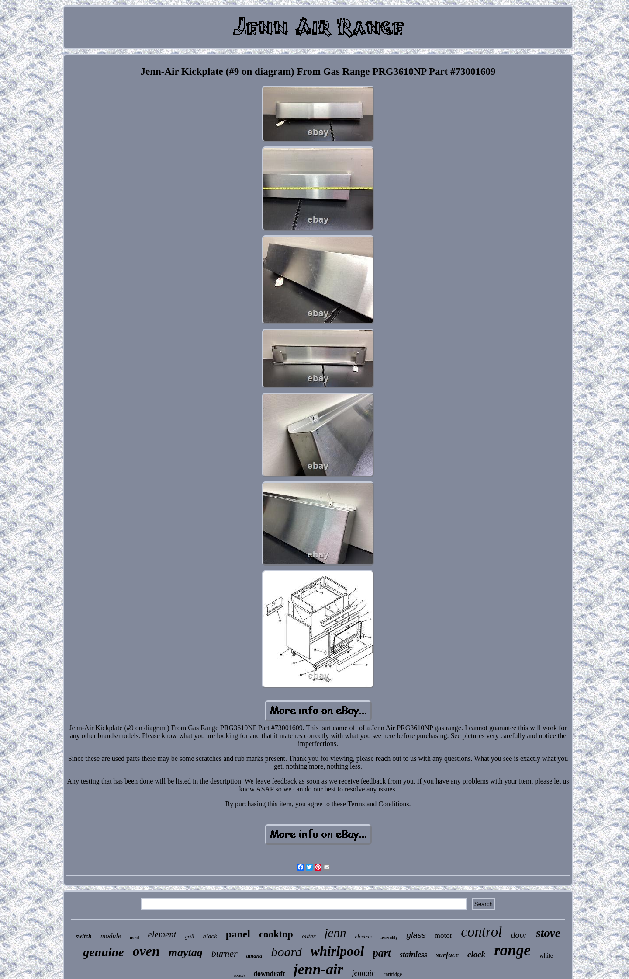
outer (309, 936)
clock (476, 954)
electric (363, 936)
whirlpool (337, 951)
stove (548, 933)
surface (447, 955)
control (481, 932)
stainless (413, 954)
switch (84, 936)
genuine (103, 952)
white (546, 955)
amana (254, 955)
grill (189, 937)
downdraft (269, 973)
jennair (363, 973)
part (382, 953)
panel (238, 934)
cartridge (393, 974)
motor (444, 935)
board (286, 951)
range (512, 950)
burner (224, 953)
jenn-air (318, 969)
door (519, 935)
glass (415, 935)
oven (145, 951)
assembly (388, 937)
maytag (186, 952)
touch (239, 975)
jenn (335, 933)
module (110, 936)
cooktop (276, 934)
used (134, 937)
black (210, 936)
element (162, 934)
